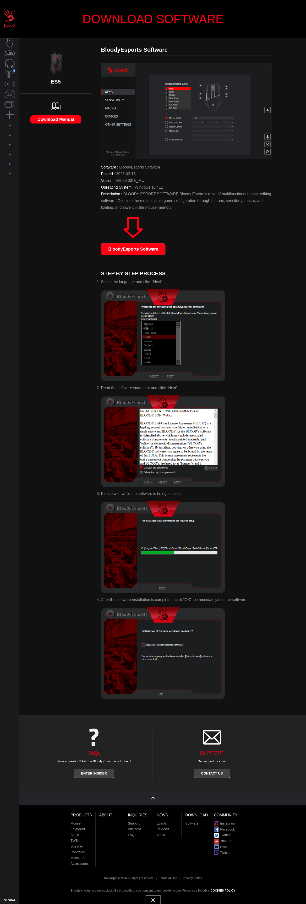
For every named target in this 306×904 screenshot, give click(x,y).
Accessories (79, 860)
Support (134, 820)
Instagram (224, 820)
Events (162, 820)
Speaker (77, 843)
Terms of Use (168, 874)
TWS (74, 837)
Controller (78, 849)
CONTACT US (212, 773)
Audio (75, 831)
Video (161, 831)
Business (135, 826)
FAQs (132, 831)
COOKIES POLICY (223, 887)
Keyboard (78, 826)
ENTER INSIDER (94, 773)
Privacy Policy (192, 874)
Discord (222, 843)
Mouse (76, 820)
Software (191, 820)
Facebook (224, 826)
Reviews (163, 826)
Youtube (223, 837)
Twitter (222, 831)
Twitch (222, 849)
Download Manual (56, 119)
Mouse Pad (79, 854)
